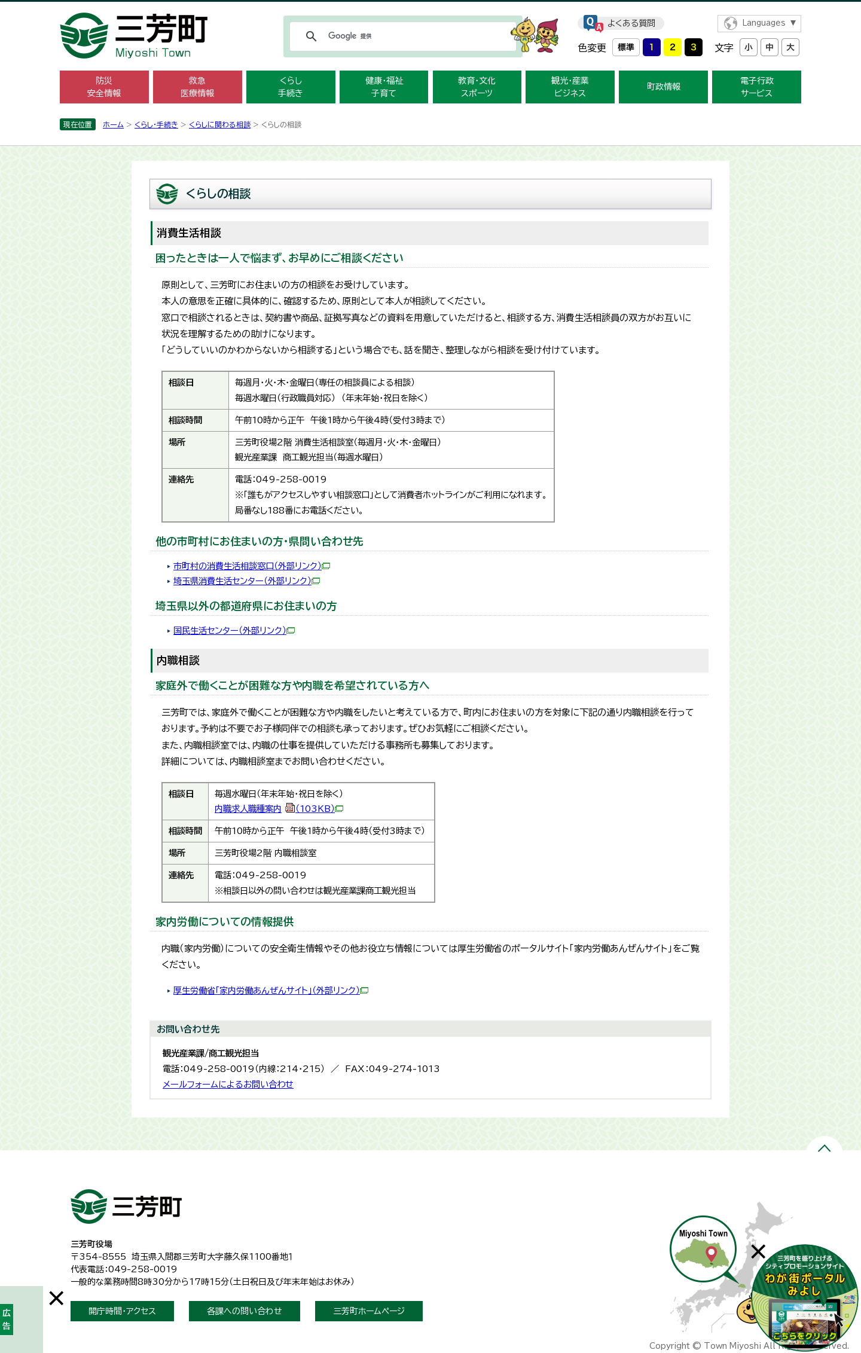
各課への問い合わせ (244, 1311)
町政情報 (663, 87)
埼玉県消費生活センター (218, 580)
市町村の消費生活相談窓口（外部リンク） (251, 565)
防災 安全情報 (104, 87)
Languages (764, 23)
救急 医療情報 (197, 87)
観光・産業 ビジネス (570, 87)
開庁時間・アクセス (122, 1311)
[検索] (401, 36)
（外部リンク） (292, 580)
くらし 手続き (290, 87)
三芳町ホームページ (369, 1311)
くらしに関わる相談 (220, 124)
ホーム (113, 124)
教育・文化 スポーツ (477, 87)
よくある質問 (631, 23)
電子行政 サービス (757, 87)
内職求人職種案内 (279, 808)
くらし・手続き (156, 124)
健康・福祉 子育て (384, 87)
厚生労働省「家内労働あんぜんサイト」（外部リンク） (270, 990)
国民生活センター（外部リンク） (234, 630)
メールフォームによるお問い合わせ (228, 1084)
